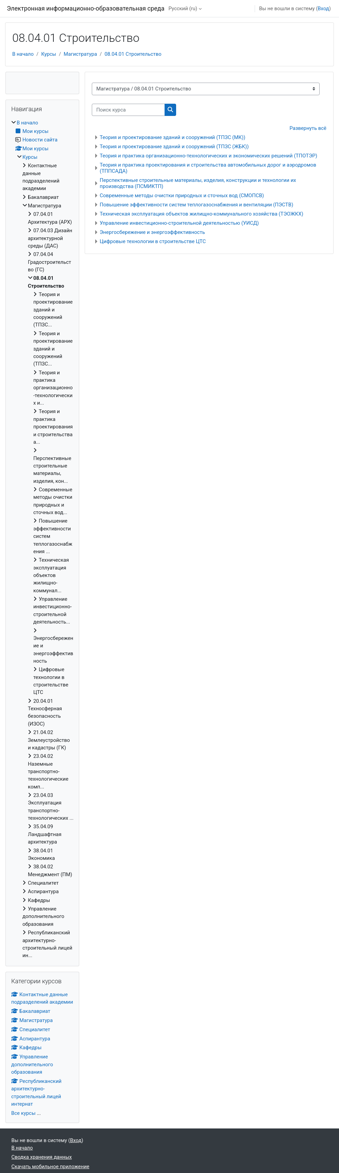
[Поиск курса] (128, 110)
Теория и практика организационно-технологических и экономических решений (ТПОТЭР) (208, 156)
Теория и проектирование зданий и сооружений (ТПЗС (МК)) (172, 137)
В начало (23, 54)
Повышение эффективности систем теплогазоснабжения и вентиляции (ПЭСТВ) (196, 205)
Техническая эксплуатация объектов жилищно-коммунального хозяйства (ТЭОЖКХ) (201, 214)
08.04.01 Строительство (132, 54)
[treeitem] (42, 539)
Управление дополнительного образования (32, 1064)
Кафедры (26, 1047)
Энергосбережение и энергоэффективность (152, 232)
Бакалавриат (30, 1011)
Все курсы (23, 1113)
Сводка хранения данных (42, 1157)
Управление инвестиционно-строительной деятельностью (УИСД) (179, 223)
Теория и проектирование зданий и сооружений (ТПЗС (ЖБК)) (174, 146)
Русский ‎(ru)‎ (182, 8)
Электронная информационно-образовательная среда (85, 8)
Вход (323, 8)
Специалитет (30, 1029)
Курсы (48, 54)
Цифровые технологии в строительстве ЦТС (153, 241)
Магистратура (80, 54)
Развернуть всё (307, 128)
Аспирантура (30, 1039)
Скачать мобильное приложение (50, 1166)
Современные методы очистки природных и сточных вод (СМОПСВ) (182, 195)
